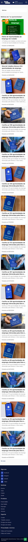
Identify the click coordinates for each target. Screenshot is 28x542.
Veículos (3, 511)
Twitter (4, 482)
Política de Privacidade (6, 531)
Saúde (2, 495)
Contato (3, 517)
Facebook (5, 473)
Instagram (5, 476)
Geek (2, 490)
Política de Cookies (5, 533)
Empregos (3, 506)
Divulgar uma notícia (6, 524)
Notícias (4, 10)
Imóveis (3, 509)
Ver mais (3, 461)
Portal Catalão (4, 501)
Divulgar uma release (6, 522)
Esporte (3, 488)
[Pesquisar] (26, 2)
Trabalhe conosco (5, 520)
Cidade (2, 493)
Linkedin (4, 479)
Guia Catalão (4, 504)
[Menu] (2, 2)
